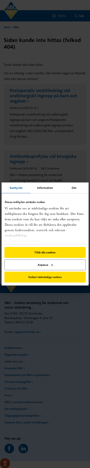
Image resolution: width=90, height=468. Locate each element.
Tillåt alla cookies (45, 252)
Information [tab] (45, 188)
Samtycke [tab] (16, 188)
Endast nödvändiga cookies (45, 277)
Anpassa (45, 265)
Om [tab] (74, 188)
